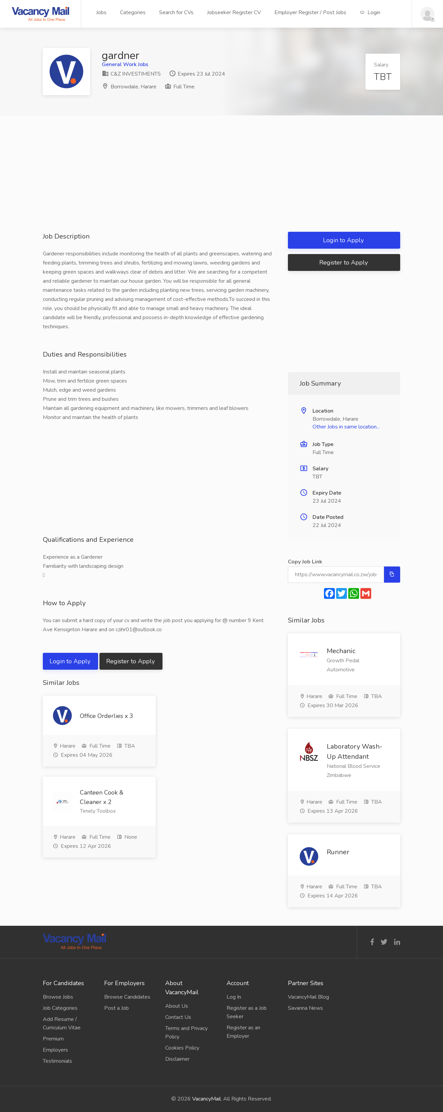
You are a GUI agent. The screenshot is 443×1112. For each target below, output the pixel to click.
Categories (133, 12)
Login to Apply (71, 661)
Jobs (101, 12)
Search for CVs (176, 12)
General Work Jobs (125, 64)
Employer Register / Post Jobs (310, 12)
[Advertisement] (221, 184)
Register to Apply (131, 661)
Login (370, 12)
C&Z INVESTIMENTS (131, 74)
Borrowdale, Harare (133, 86)
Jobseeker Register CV (234, 12)
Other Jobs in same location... (346, 426)
